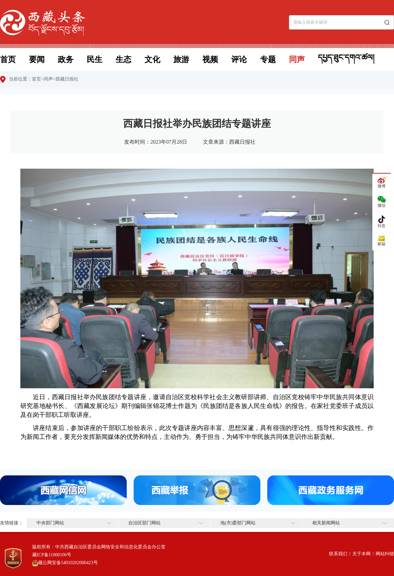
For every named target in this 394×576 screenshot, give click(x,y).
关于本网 (361, 553)
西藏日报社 (66, 79)
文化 (152, 59)
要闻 (37, 59)
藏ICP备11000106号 (51, 554)
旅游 (181, 59)
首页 (8, 59)
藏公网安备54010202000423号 (68, 562)
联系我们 (338, 553)
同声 (297, 59)
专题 (268, 59)
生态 (123, 59)
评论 (239, 59)
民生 (94, 59)
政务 (66, 59)
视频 (210, 59)
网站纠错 (385, 553)
